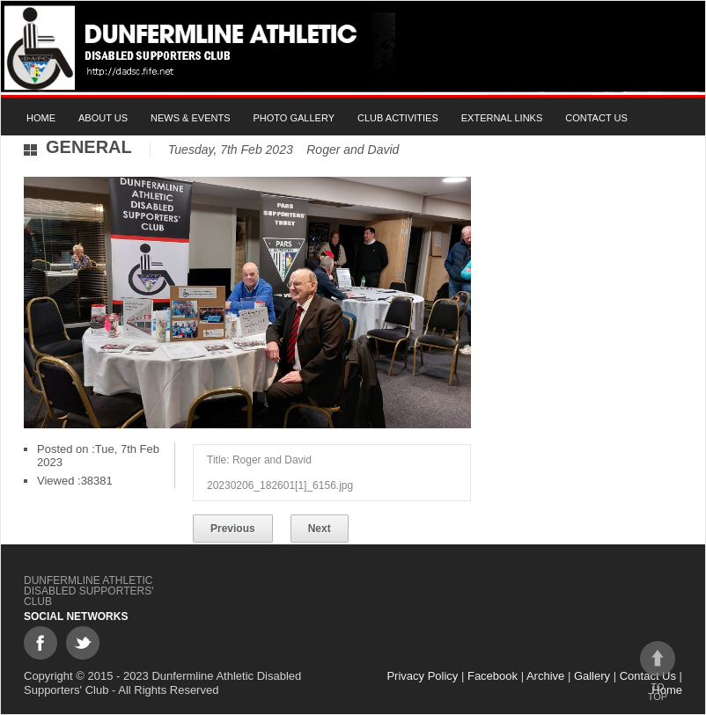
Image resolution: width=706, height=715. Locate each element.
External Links (502, 118)
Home (40, 118)
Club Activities (397, 118)
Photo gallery (294, 118)
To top (657, 671)
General (89, 147)
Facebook (492, 675)
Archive (545, 675)
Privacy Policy (422, 675)
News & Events (190, 118)
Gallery (592, 675)
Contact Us (596, 118)
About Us (103, 118)
